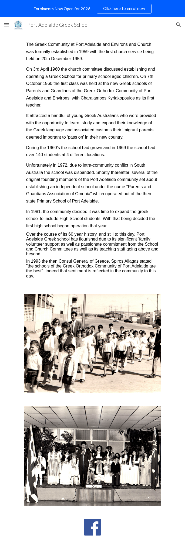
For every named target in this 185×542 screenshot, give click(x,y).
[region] (92, 8)
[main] (92, 160)
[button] (6, 24)
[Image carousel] (92, 343)
